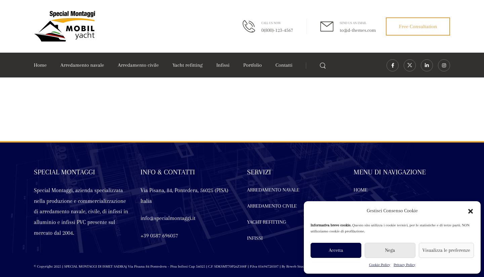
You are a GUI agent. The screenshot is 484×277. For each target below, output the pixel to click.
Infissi (223, 65)
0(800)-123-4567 (277, 30)
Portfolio (252, 65)
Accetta (336, 250)
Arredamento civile (138, 65)
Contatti (284, 65)
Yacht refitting (187, 65)
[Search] (323, 65)
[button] (470, 211)
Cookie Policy (379, 265)
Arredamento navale (82, 65)
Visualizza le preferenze (446, 250)
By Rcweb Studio (294, 266)
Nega (390, 250)
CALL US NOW (271, 23)
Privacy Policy (404, 265)
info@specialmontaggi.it (167, 218)
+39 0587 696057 (159, 235)
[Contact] (252, 26)
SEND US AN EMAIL (353, 23)
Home (40, 65)
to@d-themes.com (358, 30)
